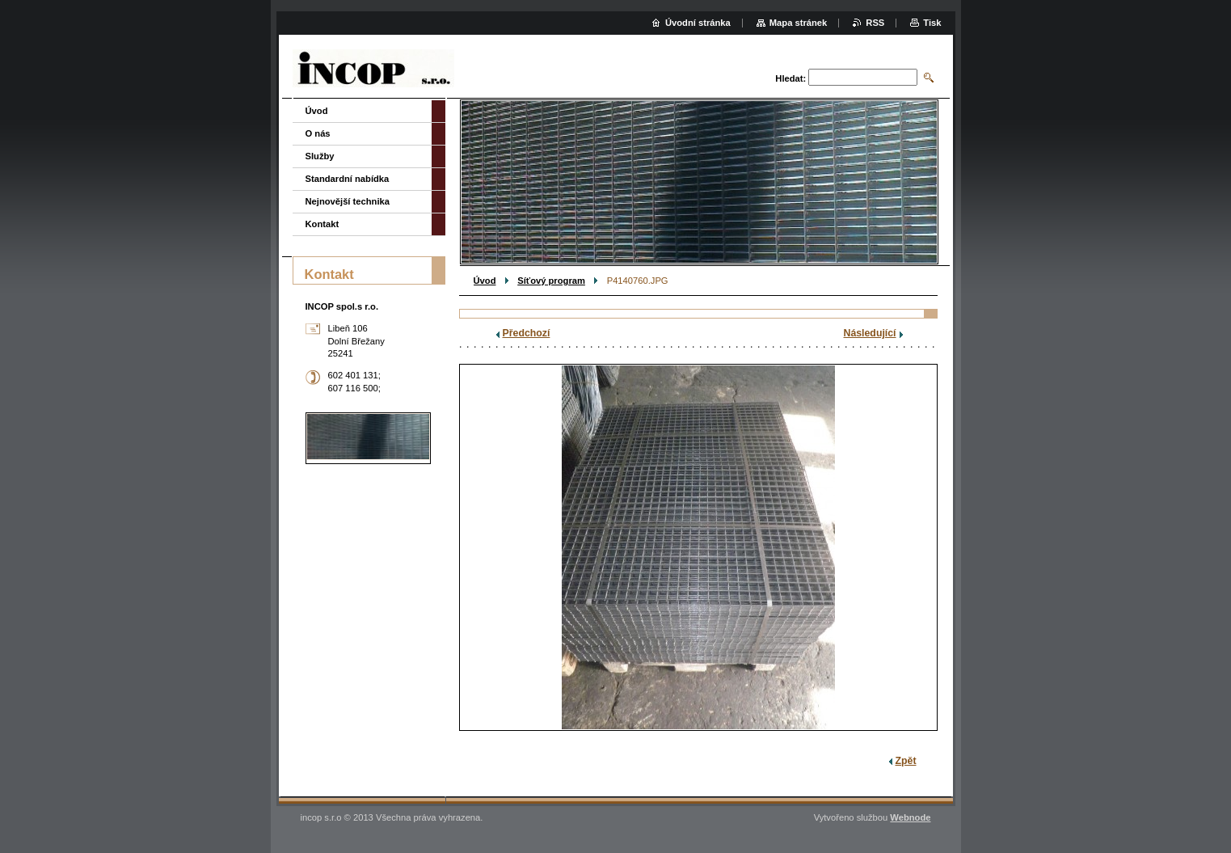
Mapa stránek (798, 22)
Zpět (906, 760)
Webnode (910, 817)
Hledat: (790, 78)
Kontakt (322, 224)
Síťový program (551, 280)
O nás (318, 133)
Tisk (932, 22)
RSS (875, 22)
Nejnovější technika (348, 201)
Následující (870, 333)
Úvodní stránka (698, 22)
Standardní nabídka (348, 179)
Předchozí (526, 333)
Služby (320, 156)
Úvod (485, 280)
